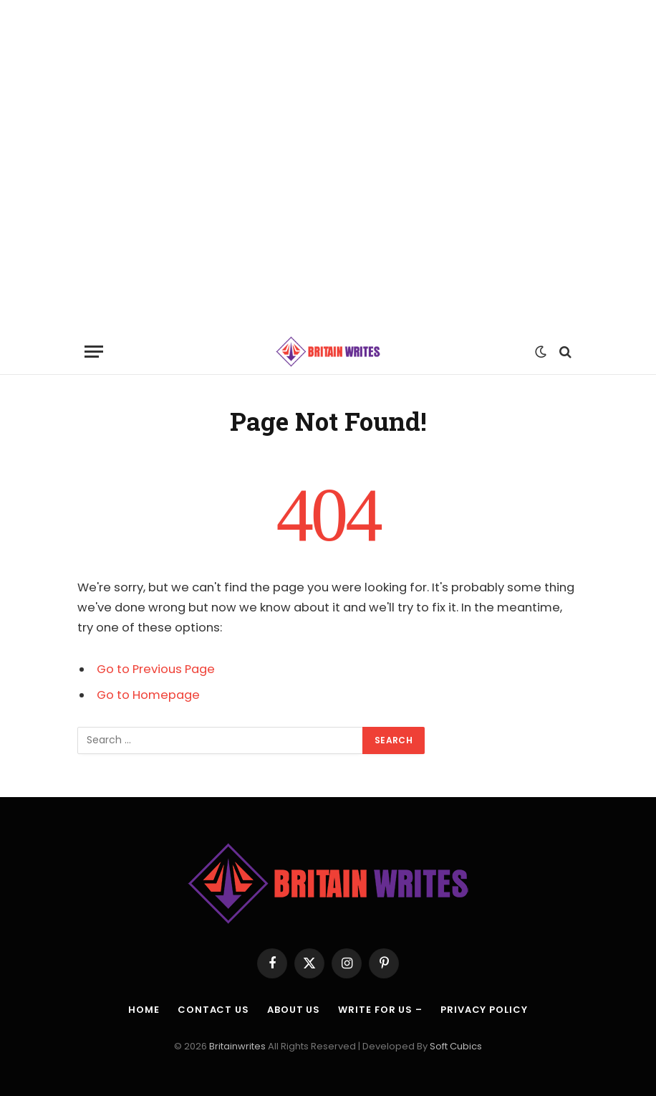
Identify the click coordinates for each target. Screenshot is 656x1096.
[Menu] (94, 351)
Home (144, 1009)
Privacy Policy (484, 1009)
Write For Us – (380, 1009)
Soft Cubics (456, 1046)
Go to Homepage (148, 695)
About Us (293, 1009)
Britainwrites (238, 1046)
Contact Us (213, 1009)
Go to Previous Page (156, 669)
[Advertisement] (328, 164)
